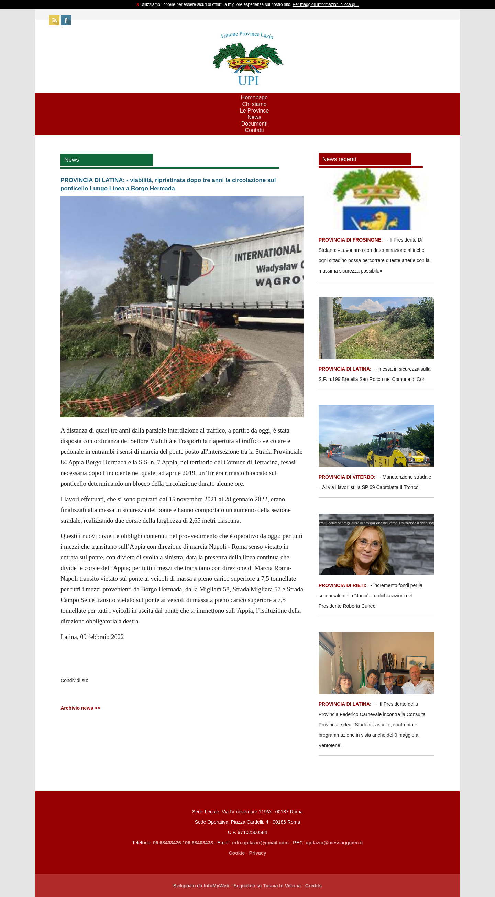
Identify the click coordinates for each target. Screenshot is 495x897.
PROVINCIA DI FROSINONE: (351, 240)
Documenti (254, 124)
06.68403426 (168, 842)
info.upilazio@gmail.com (260, 842)
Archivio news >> (80, 708)
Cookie (237, 853)
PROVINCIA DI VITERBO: (347, 477)
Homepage (254, 97)
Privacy (257, 853)
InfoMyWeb (216, 885)
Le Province (254, 111)
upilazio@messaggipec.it (334, 842)
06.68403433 (199, 842)
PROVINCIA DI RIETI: (343, 585)
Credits (313, 885)
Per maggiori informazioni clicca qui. (326, 4)
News (254, 117)
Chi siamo (254, 104)
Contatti (254, 130)
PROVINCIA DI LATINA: (346, 369)
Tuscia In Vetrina (282, 885)
